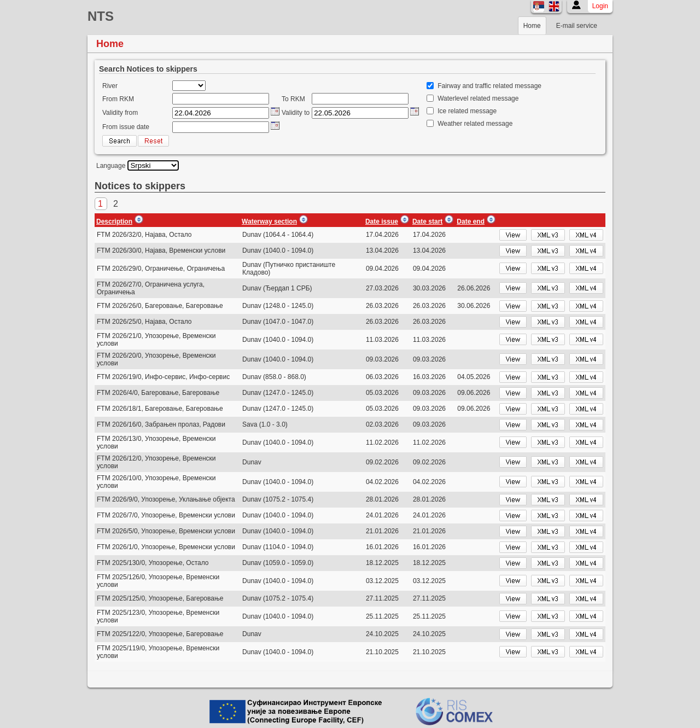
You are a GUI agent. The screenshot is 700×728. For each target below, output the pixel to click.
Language (110, 166)
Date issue (381, 221)
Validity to (296, 113)
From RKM (118, 99)
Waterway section (269, 221)
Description (114, 221)
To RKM (293, 99)
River (110, 86)
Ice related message (467, 111)
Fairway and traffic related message (489, 86)
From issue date (125, 127)
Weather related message (475, 123)
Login (600, 6)
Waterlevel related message (478, 98)
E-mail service (576, 26)
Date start (427, 221)
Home (532, 26)
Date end (471, 221)
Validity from (120, 113)
